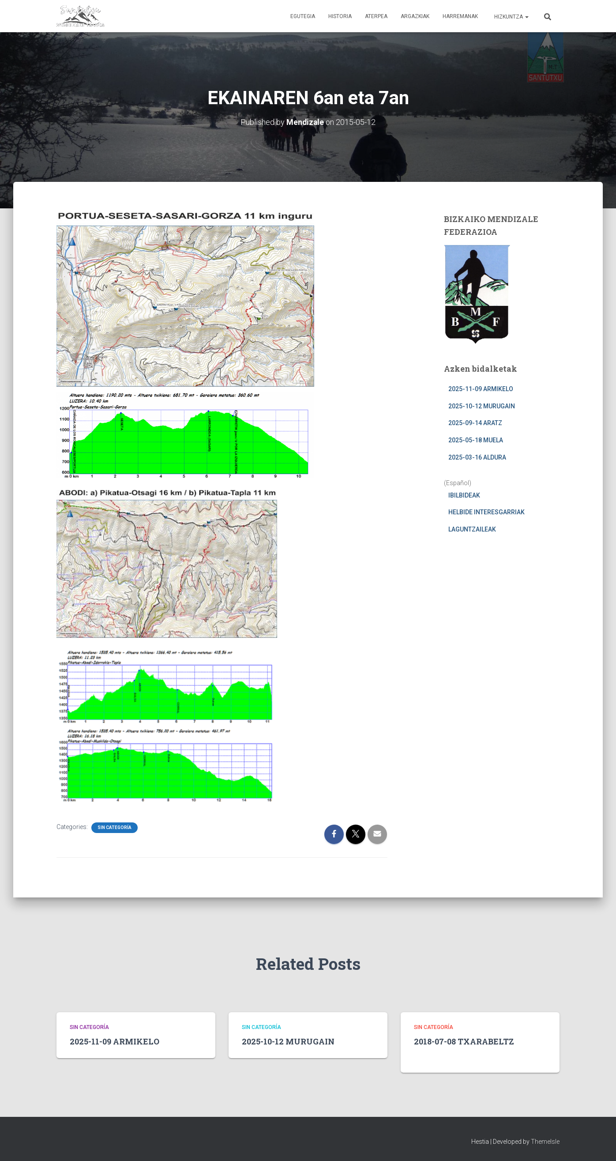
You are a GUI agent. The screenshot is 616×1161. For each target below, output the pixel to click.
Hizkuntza (511, 17)
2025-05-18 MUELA (475, 439)
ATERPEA (376, 16)
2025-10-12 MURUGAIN (481, 405)
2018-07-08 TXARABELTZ (464, 1041)
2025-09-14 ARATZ (475, 422)
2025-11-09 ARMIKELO (480, 388)
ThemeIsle (545, 1141)
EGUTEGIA (302, 16)
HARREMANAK (460, 16)
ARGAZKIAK (415, 16)
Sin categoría (114, 827)
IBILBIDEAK (464, 494)
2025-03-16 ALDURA (477, 456)
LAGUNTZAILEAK (472, 528)
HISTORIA (340, 16)
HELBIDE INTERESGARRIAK (486, 512)
